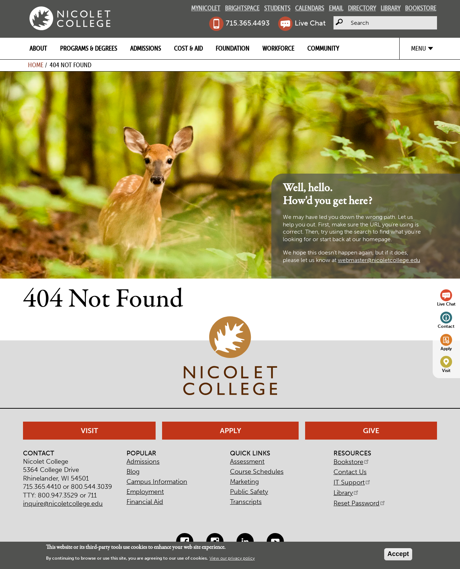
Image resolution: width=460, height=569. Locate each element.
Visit (446, 370)
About (38, 48)
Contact (446, 326)
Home (35, 65)
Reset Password (360, 503)
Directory (362, 8)
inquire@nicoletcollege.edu (63, 504)
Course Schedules (257, 472)
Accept (398, 553)
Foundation (232, 48)
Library (390, 8)
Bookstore (420, 8)
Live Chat (310, 23)
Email (336, 8)
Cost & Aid (188, 48)
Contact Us (350, 472)
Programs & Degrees (88, 48)
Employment (145, 492)
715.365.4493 (248, 23)
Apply (446, 348)
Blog (132, 472)
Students (277, 8)
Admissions (145, 48)
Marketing (244, 482)
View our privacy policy (232, 558)
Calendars (309, 8)
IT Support (352, 482)
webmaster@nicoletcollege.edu (379, 260)
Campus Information (156, 482)
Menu (418, 48)
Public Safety (249, 492)
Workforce (278, 48)
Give (371, 430)
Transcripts (246, 502)
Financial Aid (144, 502)
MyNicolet (205, 8)
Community (323, 48)
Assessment (247, 461)
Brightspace (242, 8)
